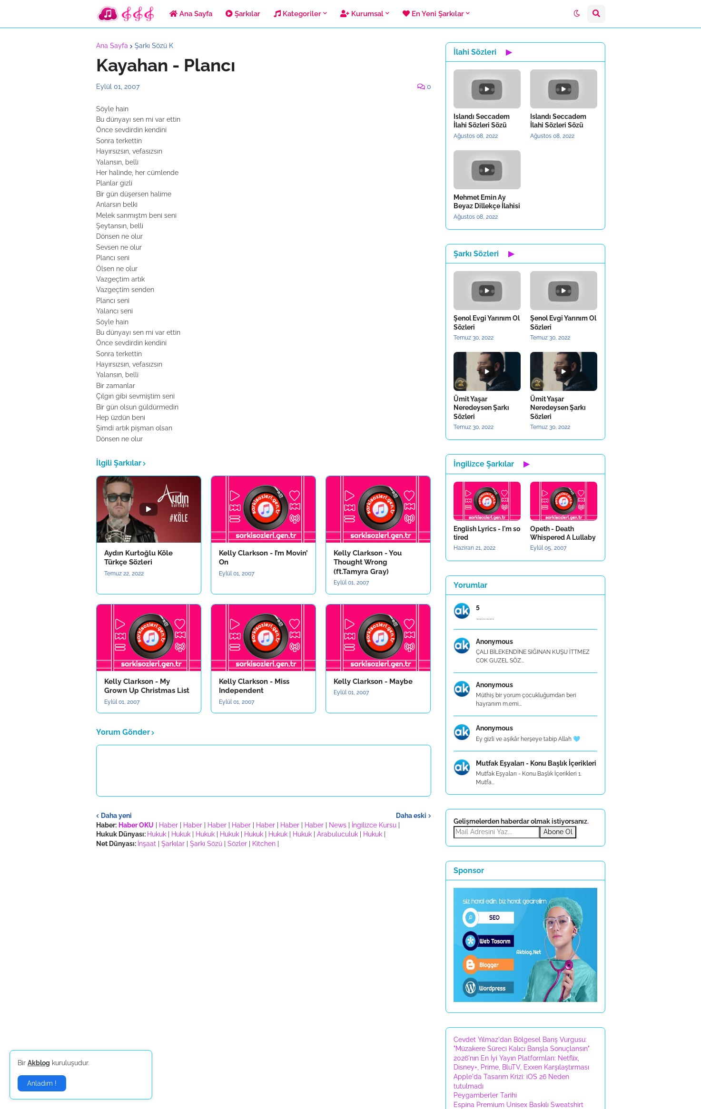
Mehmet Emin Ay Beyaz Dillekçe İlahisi (487, 202)
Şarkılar (173, 843)
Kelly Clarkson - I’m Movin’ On (263, 558)
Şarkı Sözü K (154, 45)
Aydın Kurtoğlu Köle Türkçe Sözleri (138, 558)
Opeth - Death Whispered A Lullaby (563, 533)
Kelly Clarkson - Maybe (373, 681)
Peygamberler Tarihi (485, 1095)
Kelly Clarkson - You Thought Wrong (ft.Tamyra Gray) (368, 562)
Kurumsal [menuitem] (362, 14)
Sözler (237, 843)
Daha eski (411, 815)
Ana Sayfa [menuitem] (190, 14)
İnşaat (147, 843)
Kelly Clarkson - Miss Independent (254, 686)
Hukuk (156, 834)
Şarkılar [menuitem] (243, 14)
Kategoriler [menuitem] (297, 14)
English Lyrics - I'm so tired (487, 533)
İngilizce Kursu (374, 825)
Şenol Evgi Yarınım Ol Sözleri (487, 322)
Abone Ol (558, 832)
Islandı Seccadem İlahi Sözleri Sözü (482, 121)
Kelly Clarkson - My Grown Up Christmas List (146, 686)
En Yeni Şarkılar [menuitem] (433, 14)
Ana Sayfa (112, 45)
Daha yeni (116, 815)
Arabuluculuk (337, 834)
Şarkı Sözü (206, 843)
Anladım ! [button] (42, 1083)
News (337, 825)
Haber (168, 825)
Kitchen (264, 843)
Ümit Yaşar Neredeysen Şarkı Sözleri (481, 407)
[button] (576, 14)
